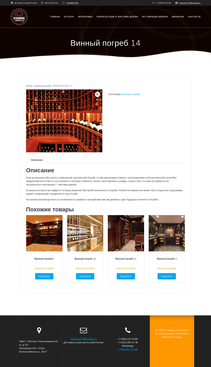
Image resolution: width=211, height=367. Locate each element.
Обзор (29, 85)
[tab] (36, 160)
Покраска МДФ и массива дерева (117, 16)
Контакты (194, 16)
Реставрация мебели (155, 16)
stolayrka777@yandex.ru (189, 3)
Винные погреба (43, 85)
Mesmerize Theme (172, 337)
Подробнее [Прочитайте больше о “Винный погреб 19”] (85, 276)
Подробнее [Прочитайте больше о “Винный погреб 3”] (166, 276)
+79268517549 (72, 3)
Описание (37, 159)
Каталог (69, 16)
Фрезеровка (85, 16)
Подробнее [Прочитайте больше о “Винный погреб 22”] (126, 276)
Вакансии (178, 16)
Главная (55, 16)
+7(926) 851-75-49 (127, 349)
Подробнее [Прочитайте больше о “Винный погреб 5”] (44, 276)
